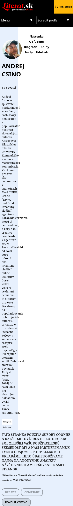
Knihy (45, 47)
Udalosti (42, 52)
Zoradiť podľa (47, 20)
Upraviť (10, 497)
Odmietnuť (31, 497)
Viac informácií (22, 484)
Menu (5, 20)
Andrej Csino (13, 70)
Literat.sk (18, 4)
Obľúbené (36, 42)
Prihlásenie (65, 6)
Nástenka (37, 36)
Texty (29, 52)
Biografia (31, 47)
